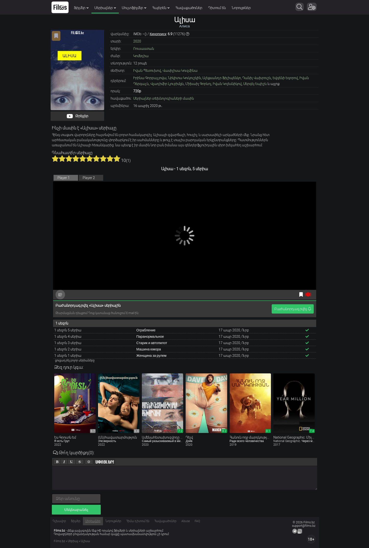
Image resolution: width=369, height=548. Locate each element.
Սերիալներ (105, 8)
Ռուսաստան (143, 49)
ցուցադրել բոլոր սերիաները (75, 360)
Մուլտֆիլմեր (134, 8)
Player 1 (63, 178)
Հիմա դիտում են (137, 521)
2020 (137, 41)
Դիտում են (217, 8)
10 (116, 158)
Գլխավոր (59, 521)
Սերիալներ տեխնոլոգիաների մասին (163, 98)
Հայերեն (160, 8)
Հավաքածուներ (188, 8)
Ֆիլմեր (81, 8)
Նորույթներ (241, 8)
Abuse (185, 521)
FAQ (197, 521)
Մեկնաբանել (76, 510)
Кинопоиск (158, 34)
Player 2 (89, 178)
